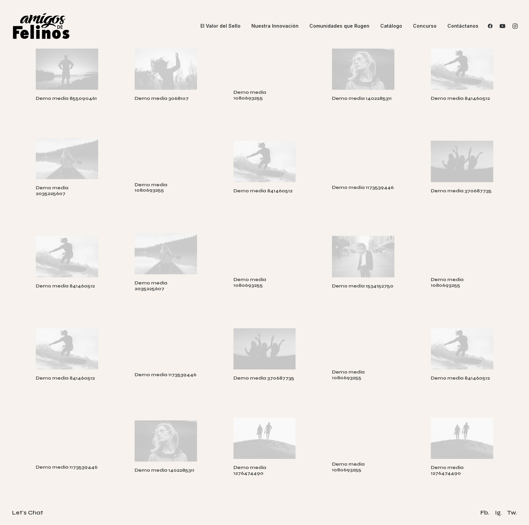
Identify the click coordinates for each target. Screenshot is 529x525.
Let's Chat (27, 512)
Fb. (485, 512)
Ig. (498, 512)
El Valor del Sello (220, 26)
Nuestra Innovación (275, 26)
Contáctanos (462, 26)
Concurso (425, 26)
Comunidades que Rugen (339, 26)
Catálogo (391, 26)
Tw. (512, 512)
